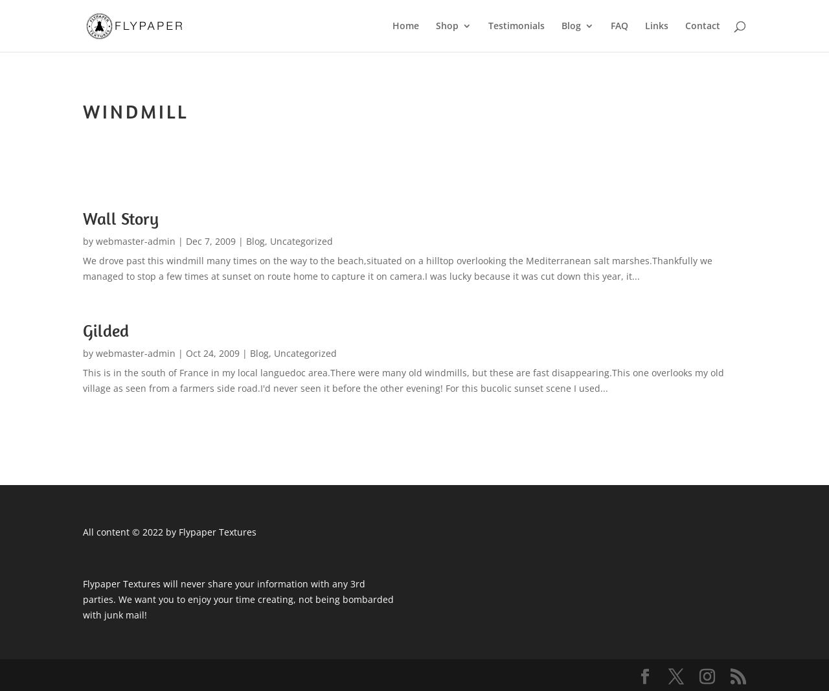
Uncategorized (301, 241)
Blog (571, 26)
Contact (702, 26)
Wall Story (121, 218)
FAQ (619, 26)
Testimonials (516, 26)
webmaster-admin (136, 241)
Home (405, 26)
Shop (447, 26)
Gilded (106, 330)
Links (656, 26)
